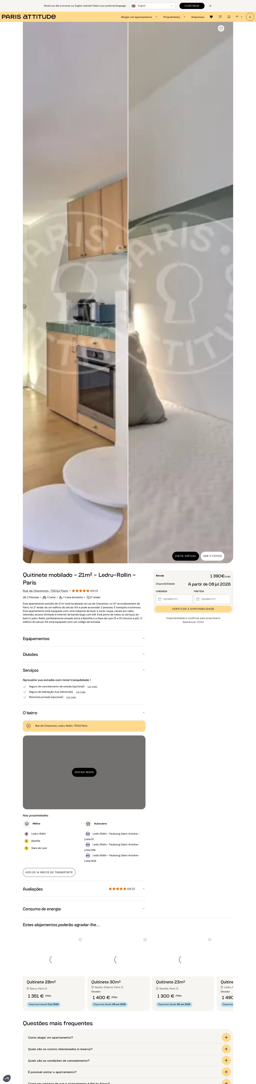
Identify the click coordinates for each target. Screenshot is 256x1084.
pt (239, 17)
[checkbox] (221, 28)
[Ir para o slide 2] (54, 970)
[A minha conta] (250, 17)
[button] (7, 1078)
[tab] (140, 17)
